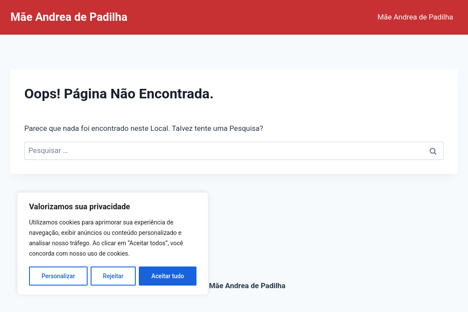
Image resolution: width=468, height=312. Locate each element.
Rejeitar (113, 276)
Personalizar (58, 276)
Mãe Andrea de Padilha (415, 17)
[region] (112, 244)
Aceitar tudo (168, 276)
